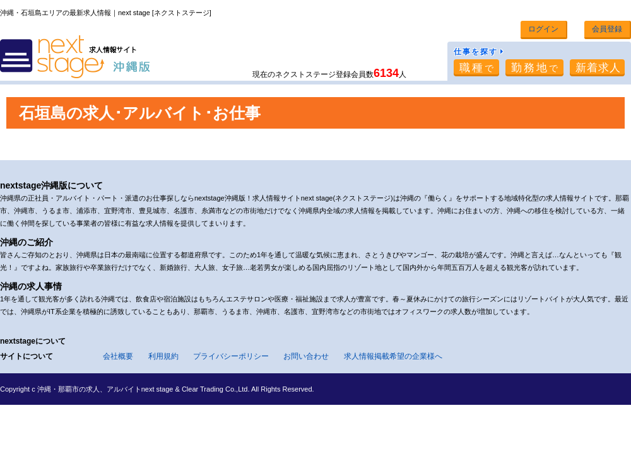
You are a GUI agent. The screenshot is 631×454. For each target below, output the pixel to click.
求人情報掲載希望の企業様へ (393, 356)
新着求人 (598, 68)
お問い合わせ (306, 356)
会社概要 (118, 356)
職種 (477, 68)
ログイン (543, 29)
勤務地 (535, 68)
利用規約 (163, 356)
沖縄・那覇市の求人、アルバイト (89, 389)
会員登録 (607, 29)
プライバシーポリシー (231, 356)
